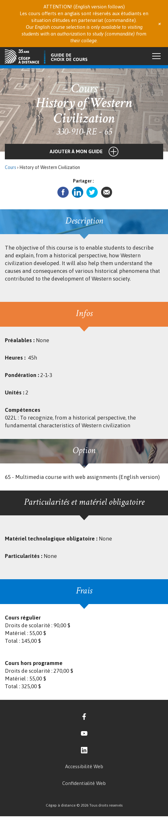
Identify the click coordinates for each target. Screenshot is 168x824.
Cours (10, 167)
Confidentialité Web (84, 783)
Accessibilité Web (84, 766)
